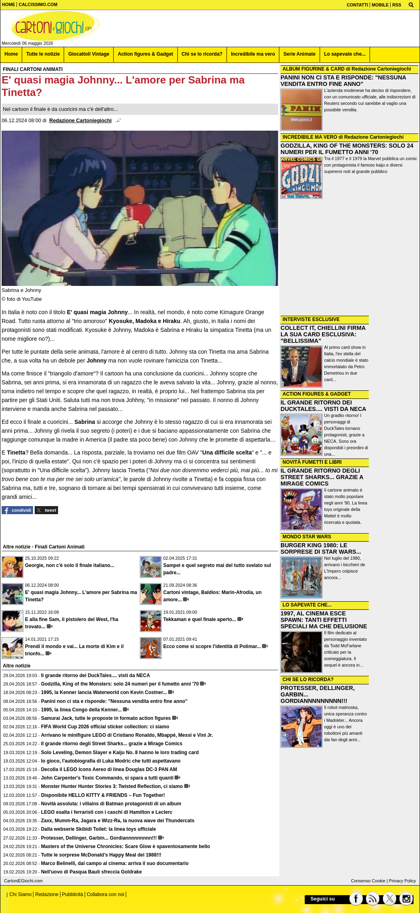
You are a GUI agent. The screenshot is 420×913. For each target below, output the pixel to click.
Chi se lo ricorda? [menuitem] (202, 54)
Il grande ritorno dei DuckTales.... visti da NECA (95, 675)
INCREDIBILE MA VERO (310, 137)
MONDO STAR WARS (307, 537)
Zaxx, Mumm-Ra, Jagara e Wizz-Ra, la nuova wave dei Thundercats (118, 820)
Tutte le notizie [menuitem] (43, 54)
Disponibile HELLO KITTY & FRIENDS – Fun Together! (103, 795)
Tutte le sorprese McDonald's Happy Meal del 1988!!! (101, 855)
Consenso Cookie (368, 880)
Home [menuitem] (11, 54)
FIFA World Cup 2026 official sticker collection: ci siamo (105, 727)
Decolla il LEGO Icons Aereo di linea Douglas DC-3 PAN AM (109, 769)
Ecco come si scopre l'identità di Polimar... (212, 646)
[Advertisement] (349, 258)
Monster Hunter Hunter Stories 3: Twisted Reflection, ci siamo (112, 786)
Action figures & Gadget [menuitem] (145, 54)
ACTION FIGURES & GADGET (317, 394)
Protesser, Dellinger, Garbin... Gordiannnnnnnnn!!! (99, 838)
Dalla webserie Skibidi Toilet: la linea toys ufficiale (98, 829)
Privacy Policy (402, 880)
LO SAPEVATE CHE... (307, 605)
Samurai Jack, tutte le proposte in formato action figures (106, 718)
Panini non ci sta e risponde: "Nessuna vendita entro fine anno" (114, 701)
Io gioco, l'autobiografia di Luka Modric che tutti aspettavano (111, 761)
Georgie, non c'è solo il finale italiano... (69, 565)
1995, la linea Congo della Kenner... (81, 710)
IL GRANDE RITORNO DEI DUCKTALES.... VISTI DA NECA (323, 405)
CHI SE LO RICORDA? (308, 679)
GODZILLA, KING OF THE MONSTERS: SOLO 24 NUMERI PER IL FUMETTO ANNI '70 (347, 148)
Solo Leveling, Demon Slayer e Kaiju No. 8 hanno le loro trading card (120, 752)
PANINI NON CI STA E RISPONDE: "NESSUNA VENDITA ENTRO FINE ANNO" (343, 80)
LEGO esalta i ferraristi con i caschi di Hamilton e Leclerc (107, 812)
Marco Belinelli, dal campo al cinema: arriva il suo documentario (115, 863)
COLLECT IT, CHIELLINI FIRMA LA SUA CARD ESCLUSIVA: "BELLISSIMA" (323, 334)
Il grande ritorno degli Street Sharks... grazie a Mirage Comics (112, 743)
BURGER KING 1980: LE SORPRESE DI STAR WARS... (321, 548)
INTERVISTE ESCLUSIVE (311, 319)
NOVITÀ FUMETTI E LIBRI (312, 462)
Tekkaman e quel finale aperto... (199, 619)
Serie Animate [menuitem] (299, 54)
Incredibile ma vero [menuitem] (253, 54)
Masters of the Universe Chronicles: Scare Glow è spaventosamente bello (125, 846)
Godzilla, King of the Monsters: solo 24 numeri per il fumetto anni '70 (120, 684)
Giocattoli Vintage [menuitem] (88, 54)
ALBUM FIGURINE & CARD (314, 69)
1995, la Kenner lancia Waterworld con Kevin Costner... (104, 692)
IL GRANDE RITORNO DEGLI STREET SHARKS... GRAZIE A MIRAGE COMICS (322, 477)
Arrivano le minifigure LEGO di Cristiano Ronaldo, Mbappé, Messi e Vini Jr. (127, 735)
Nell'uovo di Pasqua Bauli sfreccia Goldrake (91, 872)
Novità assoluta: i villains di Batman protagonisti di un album (111, 804)
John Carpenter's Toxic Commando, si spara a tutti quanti (107, 778)
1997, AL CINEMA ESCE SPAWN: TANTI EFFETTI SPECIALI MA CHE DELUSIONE (324, 620)
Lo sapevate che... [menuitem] (345, 54)
